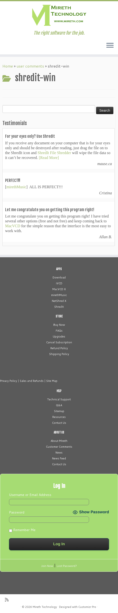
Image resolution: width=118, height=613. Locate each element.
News (59, 453)
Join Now (47, 566)
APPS (59, 269)
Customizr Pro (87, 607)
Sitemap (59, 411)
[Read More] (49, 158)
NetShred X (59, 301)
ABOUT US (59, 432)
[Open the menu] (110, 45)
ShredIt (59, 307)
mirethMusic (16, 187)
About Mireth (59, 441)
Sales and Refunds (32, 381)
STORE (59, 316)
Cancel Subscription (59, 342)
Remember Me (22, 529)
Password (16, 512)
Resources (59, 417)
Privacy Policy (8, 381)
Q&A (59, 405)
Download (59, 277)
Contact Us (59, 423)
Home (7, 66)
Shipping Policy (59, 354)
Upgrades (59, 336)
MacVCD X (59, 289)
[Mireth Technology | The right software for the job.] (59, 16)
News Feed (59, 458)
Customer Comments (59, 447)
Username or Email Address (30, 494)
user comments (30, 66)
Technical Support (59, 399)
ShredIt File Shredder (54, 153)
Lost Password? (67, 566)
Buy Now (59, 325)
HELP (59, 391)
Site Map (51, 381)
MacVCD (12, 226)
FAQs (59, 331)
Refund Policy (59, 348)
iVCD (59, 283)
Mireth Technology (45, 607)
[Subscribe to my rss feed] (8, 599)
